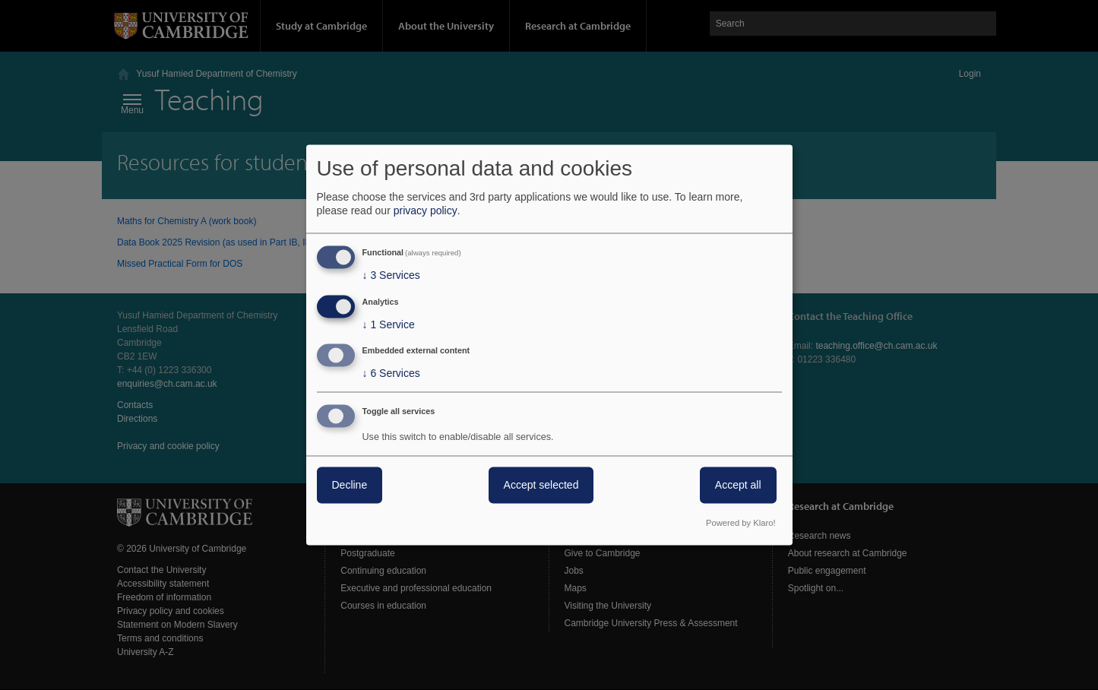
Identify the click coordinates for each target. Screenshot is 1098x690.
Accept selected (541, 486)
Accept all (738, 486)
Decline (350, 486)
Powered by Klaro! (740, 523)
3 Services (391, 275)
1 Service (388, 324)
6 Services (391, 373)
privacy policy (425, 210)
